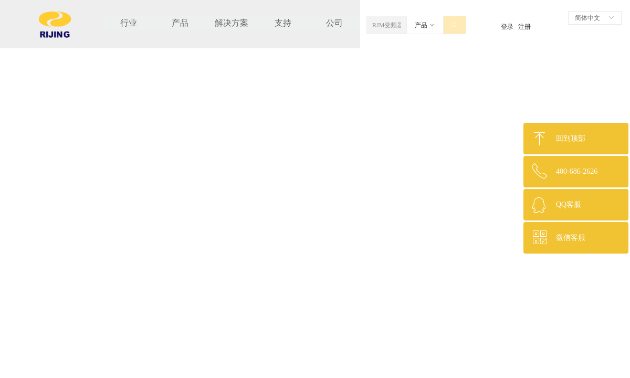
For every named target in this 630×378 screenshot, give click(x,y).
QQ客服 (568, 204)
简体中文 (587, 18)
